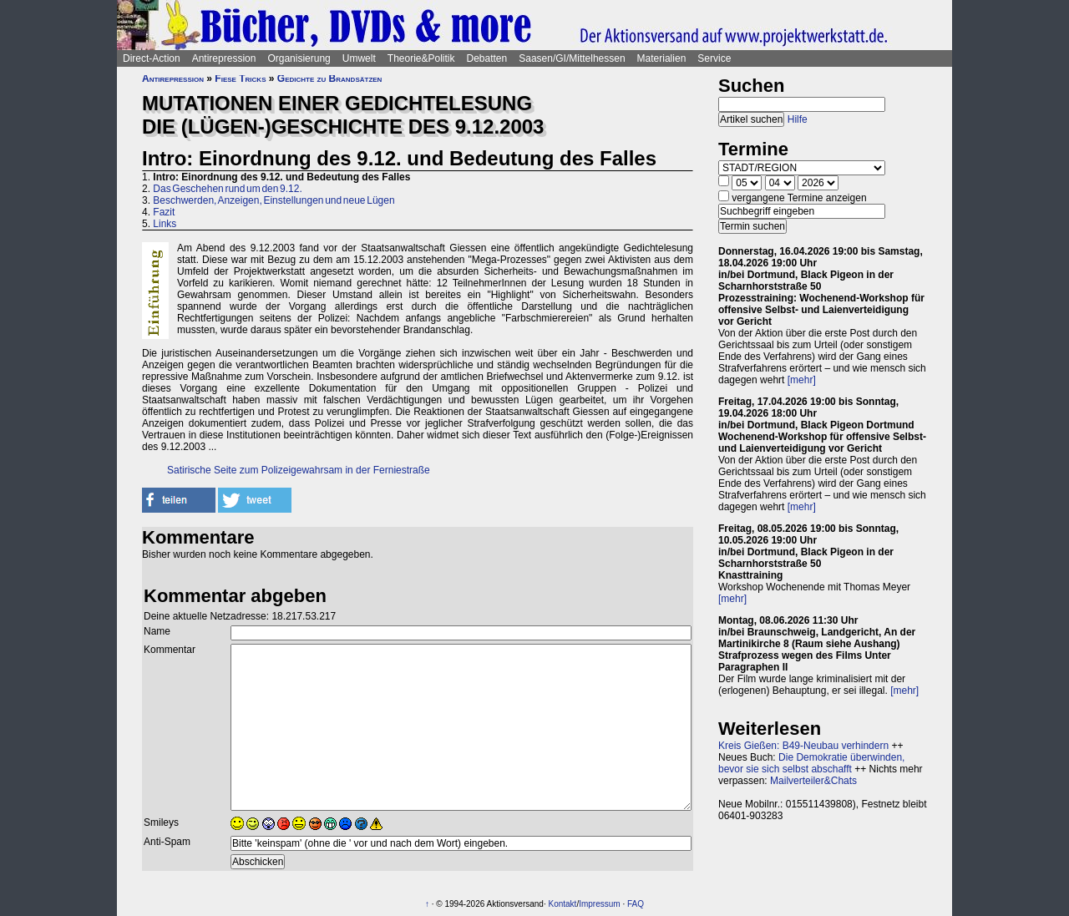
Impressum (599, 903)
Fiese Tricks (240, 78)
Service (714, 58)
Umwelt (359, 58)
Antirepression (224, 58)
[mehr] (802, 380)
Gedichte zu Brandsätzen (330, 78)
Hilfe (798, 119)
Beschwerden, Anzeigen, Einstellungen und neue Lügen (273, 200)
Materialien (661, 58)
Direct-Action (151, 58)
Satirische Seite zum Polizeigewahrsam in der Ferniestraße (298, 470)
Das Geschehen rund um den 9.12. (227, 189)
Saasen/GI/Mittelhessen (572, 58)
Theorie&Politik (421, 58)
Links (164, 224)
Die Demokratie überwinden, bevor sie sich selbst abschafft (811, 763)
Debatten (487, 58)
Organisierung (298, 58)
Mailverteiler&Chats (813, 781)
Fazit (164, 212)
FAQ (635, 903)
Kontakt (562, 903)
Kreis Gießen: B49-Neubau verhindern (803, 746)
